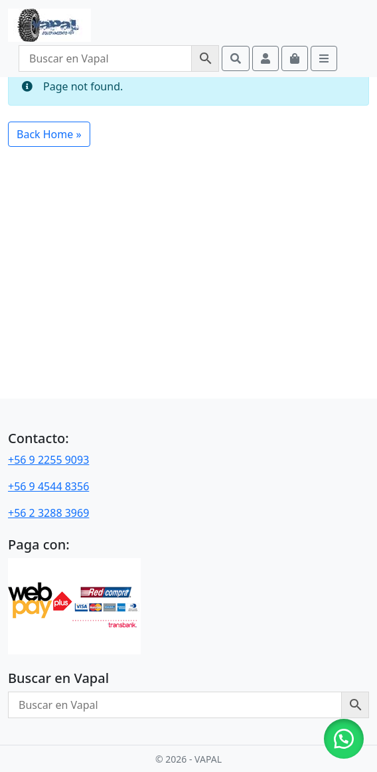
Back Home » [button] (49, 134)
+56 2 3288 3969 (48, 513)
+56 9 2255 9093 (48, 459)
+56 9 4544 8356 (48, 486)
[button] (344, 739)
